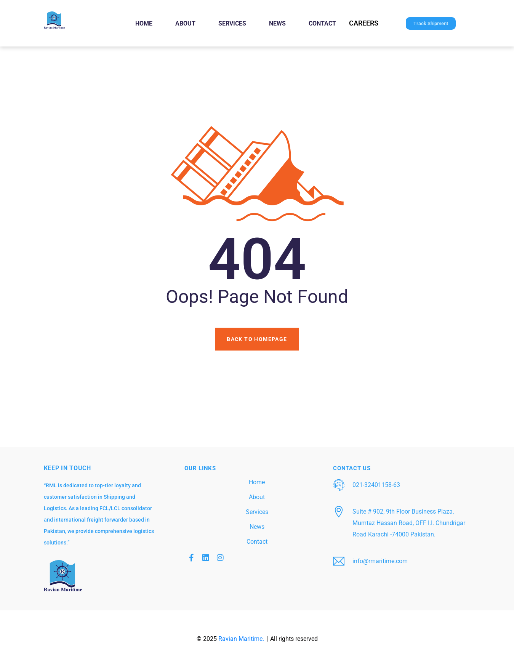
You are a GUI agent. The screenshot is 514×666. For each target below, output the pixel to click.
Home (143, 23)
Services (232, 23)
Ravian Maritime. (242, 638)
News (277, 23)
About (185, 23)
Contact (322, 23)
